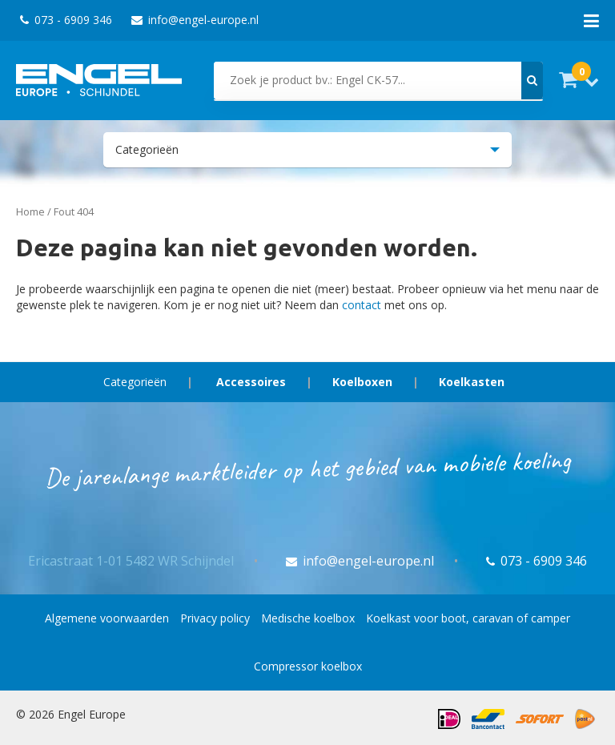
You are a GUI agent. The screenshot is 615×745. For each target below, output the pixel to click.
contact (361, 304)
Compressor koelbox (308, 666)
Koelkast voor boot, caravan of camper (468, 618)
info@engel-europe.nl (195, 19)
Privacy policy (215, 618)
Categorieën (135, 381)
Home (30, 211)
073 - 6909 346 (66, 19)
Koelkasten (471, 381)
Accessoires (251, 381)
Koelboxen (362, 381)
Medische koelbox (308, 618)
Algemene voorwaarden (107, 618)
